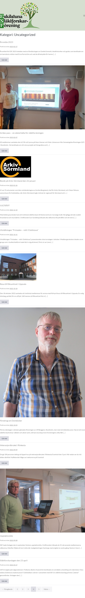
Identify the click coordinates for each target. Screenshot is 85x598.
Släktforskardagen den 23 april (13, 560)
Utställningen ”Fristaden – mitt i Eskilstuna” (19, 230)
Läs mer (5, 60)
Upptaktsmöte (6, 536)
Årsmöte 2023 (6, 42)
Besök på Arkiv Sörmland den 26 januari (18, 181)
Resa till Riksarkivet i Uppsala (13, 284)
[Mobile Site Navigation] (84, 15)
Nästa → (47, 589)
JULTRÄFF (5, 205)
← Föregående (7, 589)
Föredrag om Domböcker (11, 420)
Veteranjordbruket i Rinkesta (13, 445)
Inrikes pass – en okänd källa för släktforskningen (21, 133)
